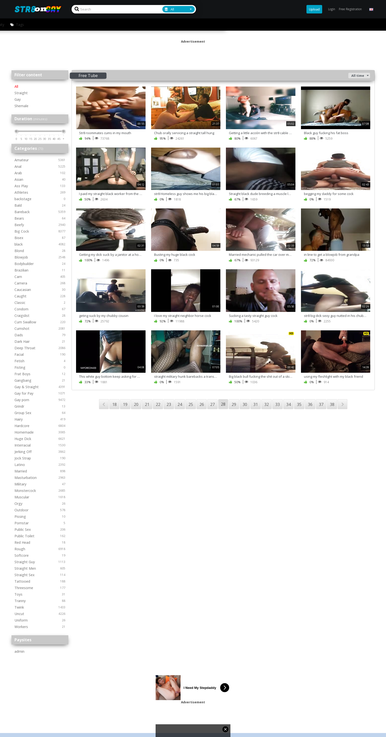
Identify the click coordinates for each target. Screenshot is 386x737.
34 (288, 404)
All (16, 86)
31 (255, 404)
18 (114, 404)
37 (321, 404)
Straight (21, 93)
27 (212, 404)
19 (125, 404)
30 (245, 404)
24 (180, 404)
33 (277, 404)
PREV (104, 404)
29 (234, 404)
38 (332, 404)
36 (310, 404)
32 (266, 404)
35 (299, 404)
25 (191, 404)
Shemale (21, 105)
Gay (17, 99)
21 (147, 404)
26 (201, 404)
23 (169, 404)
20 (136, 404)
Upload (314, 9)
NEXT (342, 404)
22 (158, 404)
